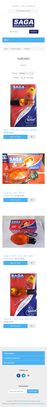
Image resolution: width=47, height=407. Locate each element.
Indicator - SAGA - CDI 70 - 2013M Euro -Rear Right (20, 130)
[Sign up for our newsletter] (17, 391)
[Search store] (19, 32)
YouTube (28, 376)
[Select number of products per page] (23, 77)
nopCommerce (40, 403)
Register (15, 6)
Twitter (23, 376)
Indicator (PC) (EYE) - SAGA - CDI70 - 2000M (18, 256)
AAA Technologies (23, 403)
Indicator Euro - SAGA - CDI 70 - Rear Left (17, 319)
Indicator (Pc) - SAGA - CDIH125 (14, 193)
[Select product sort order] (26, 73)
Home (6, 49)
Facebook (18, 376)
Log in (23, 6)
